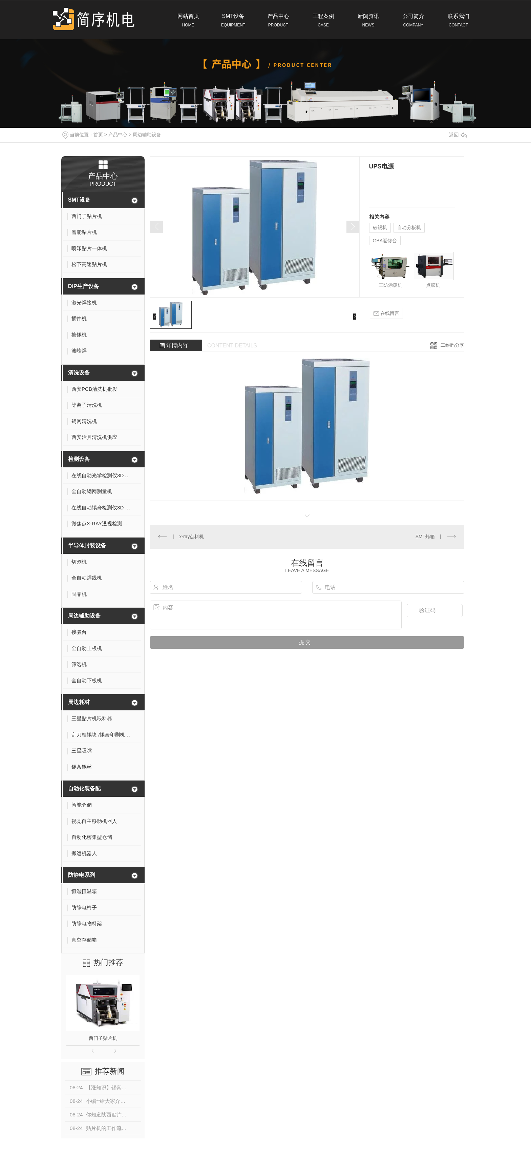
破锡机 (380, 227)
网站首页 (188, 20)
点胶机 (433, 285)
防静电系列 (81, 875)
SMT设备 (233, 20)
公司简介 (413, 20)
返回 (458, 135)
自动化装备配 (84, 788)
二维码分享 (452, 345)
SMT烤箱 (425, 536)
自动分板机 (409, 227)
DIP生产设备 (83, 286)
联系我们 (458, 20)
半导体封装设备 (87, 545)
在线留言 (386, 313)
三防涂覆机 (390, 285)
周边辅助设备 (147, 134)
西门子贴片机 (103, 1038)
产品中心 (278, 20)
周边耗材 (79, 702)
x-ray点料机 (191, 536)
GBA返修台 (385, 240)
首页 (98, 134)
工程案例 (323, 20)
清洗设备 (79, 373)
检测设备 (79, 459)
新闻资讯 (368, 20)
